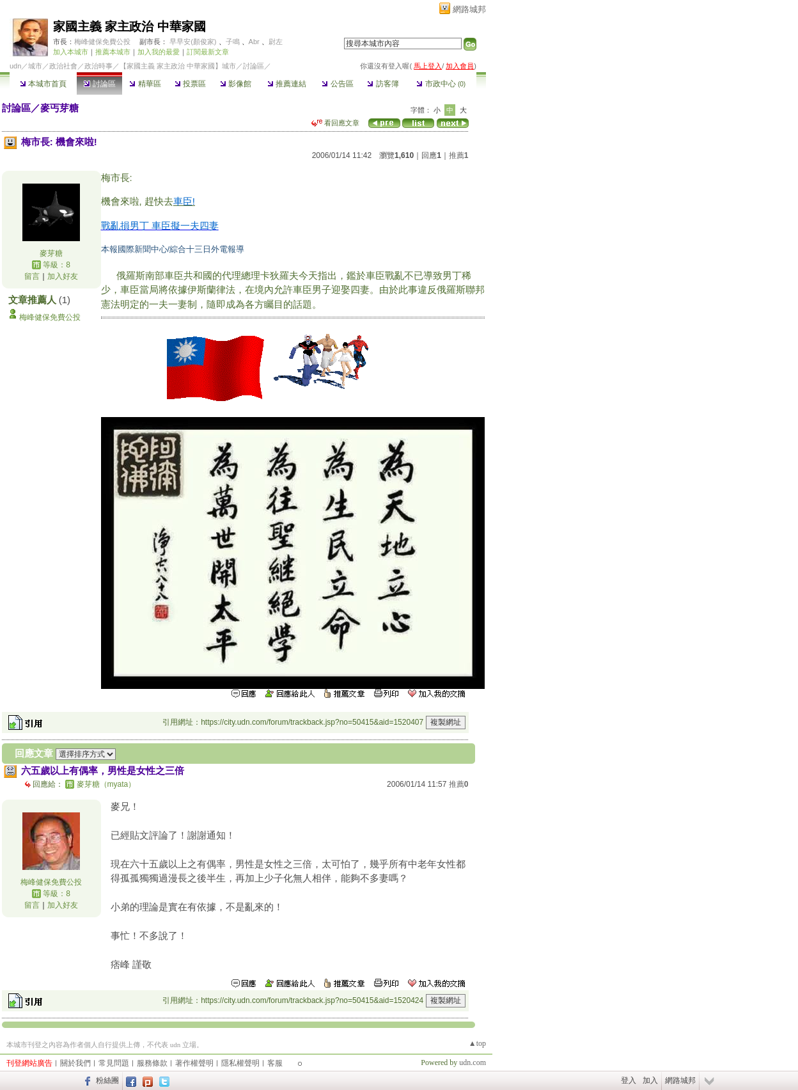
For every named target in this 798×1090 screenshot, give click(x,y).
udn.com (472, 1062)
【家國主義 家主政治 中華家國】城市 (178, 66)
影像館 (235, 83)
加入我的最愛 (158, 52)
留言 (32, 276)
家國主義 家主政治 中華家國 (129, 26)
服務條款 (152, 1063)
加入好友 (62, 276)
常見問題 (113, 1063)
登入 (628, 1080)
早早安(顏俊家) (192, 41)
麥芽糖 (51, 253)
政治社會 (63, 66)
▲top (477, 1043)
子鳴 (233, 41)
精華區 (144, 83)
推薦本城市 (112, 52)
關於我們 (75, 1063)
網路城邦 (469, 9)
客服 (275, 1063)
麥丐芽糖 (59, 107)
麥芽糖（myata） (106, 784)
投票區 (190, 83)
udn (15, 66)
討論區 (99, 83)
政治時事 (98, 66)
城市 (35, 66)
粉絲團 (107, 1080)
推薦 (459, 155)
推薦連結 (286, 83)
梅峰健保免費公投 (102, 41)
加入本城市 (70, 52)
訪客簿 (382, 83)
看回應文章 (335, 123)
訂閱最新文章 (208, 52)
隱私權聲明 (240, 1063)
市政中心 (440, 83)
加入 (650, 1080)
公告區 (337, 83)
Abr (254, 41)
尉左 (276, 41)
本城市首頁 (43, 83)
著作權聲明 (194, 1063)
